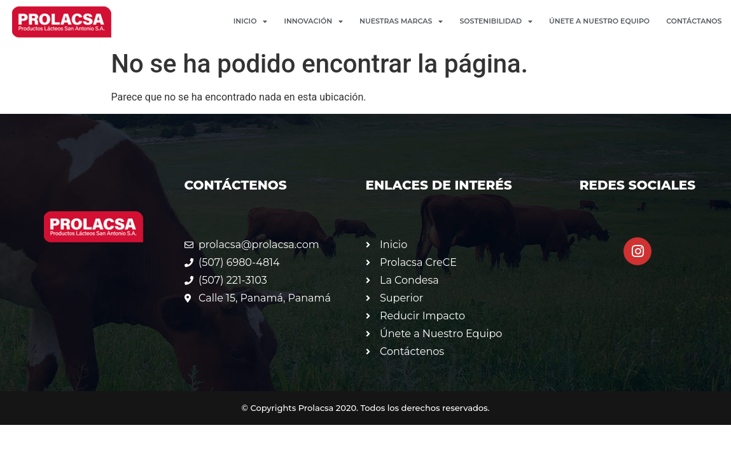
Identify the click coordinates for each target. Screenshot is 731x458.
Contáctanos (693, 21)
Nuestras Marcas (401, 21)
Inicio (250, 21)
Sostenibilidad (496, 21)
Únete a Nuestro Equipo (599, 21)
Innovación (313, 21)
